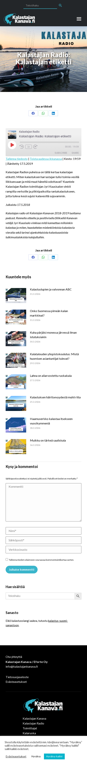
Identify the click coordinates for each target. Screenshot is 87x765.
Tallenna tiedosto (17, 158)
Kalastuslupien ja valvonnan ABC (51, 289)
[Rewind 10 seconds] (22, 147)
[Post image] (18, 295)
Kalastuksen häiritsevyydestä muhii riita (55, 397)
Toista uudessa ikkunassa (46, 158)
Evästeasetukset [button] (16, 756)
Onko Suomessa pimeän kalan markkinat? (49, 313)
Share (75, 152)
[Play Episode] (12, 145)
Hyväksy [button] (36, 756)
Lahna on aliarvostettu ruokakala (51, 375)
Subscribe (61, 152)
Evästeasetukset (16, 681)
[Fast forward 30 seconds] (35, 147)
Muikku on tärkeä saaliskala (48, 440)
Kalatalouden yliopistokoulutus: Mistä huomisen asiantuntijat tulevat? (54, 356)
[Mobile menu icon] (79, 19)
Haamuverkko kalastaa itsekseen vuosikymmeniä (51, 421)
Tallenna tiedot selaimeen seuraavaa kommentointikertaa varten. (41, 559)
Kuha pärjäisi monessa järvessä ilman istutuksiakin (53, 335)
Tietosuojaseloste (17, 677)
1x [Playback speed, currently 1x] (28, 146)
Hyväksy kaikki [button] (54, 756)
